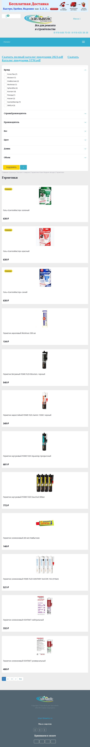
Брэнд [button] (45, 70)
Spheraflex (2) (12, 88)
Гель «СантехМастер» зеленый (16, 210)
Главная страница (9, 172)
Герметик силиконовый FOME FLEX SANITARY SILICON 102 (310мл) (31, 579)
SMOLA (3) (11, 105)
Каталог (7, 42)
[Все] (20, 679)
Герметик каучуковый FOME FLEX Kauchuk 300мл (24, 497)
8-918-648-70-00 (61, 32)
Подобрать (11, 167)
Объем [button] (45, 157)
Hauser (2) (11, 98)
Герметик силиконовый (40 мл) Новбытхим (21, 538)
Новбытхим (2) (13, 81)
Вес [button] (45, 131)
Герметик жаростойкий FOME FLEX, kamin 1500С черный (27, 415)
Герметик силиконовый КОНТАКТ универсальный (24, 661)
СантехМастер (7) (14, 102)
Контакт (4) (11, 91)
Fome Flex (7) (12, 74)
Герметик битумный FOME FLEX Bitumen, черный (24, 374)
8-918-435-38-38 (79, 32)
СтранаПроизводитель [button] (45, 113)
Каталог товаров (23, 172)
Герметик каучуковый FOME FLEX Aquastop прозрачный (27, 456)
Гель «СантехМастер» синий (15, 292)
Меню (78, 18)
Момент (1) (11, 77)
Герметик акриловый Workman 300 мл (19, 333)
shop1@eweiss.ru (45, 718)
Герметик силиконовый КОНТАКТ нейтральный (23, 620)
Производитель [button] (45, 122)
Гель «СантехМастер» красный (16, 251)
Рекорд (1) (11, 95)
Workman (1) (12, 84)
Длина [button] (45, 148)
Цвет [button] (45, 140)
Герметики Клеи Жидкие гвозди (43, 172)
